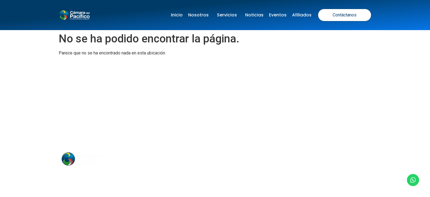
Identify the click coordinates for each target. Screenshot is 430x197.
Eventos (278, 15)
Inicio (177, 15)
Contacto (263, 159)
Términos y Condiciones (230, 124)
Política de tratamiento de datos (157, 124)
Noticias (254, 15)
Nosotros (199, 15)
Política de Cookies (288, 124)
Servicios (228, 15)
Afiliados (302, 15)
